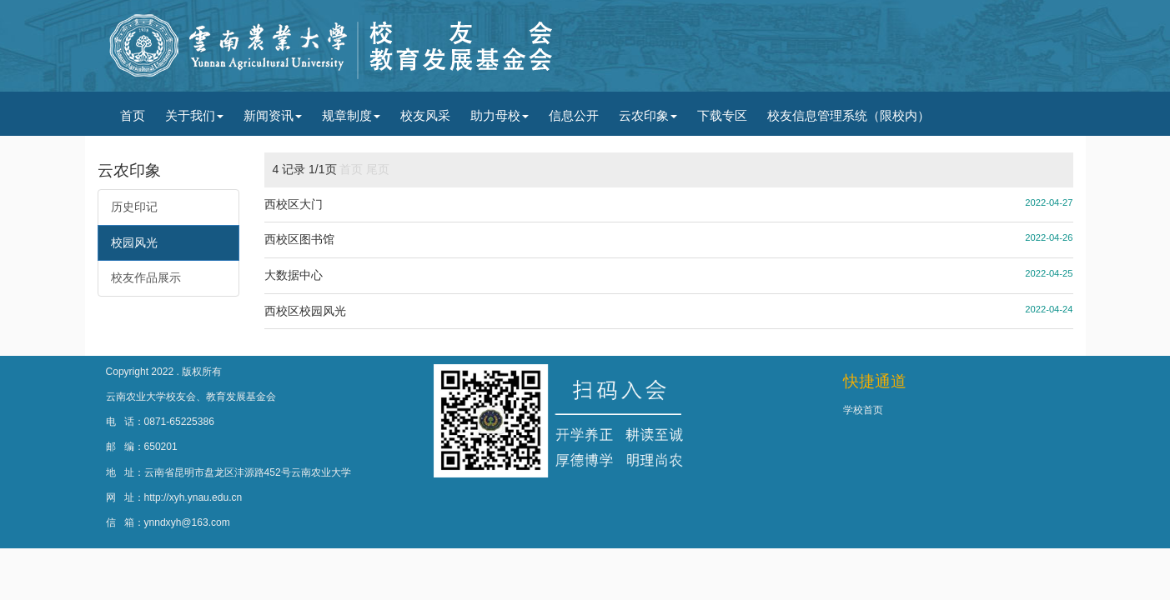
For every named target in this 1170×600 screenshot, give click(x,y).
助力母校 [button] (499, 115)
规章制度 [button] (351, 115)
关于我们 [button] (194, 115)
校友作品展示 (146, 277)
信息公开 (574, 115)
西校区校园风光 (305, 311)
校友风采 (425, 115)
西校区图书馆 (299, 239)
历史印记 (134, 206)
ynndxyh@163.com (187, 522)
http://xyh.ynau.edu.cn (193, 497)
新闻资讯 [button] (273, 115)
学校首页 (863, 410)
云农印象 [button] (648, 115)
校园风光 (134, 242)
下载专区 (722, 115)
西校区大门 (293, 204)
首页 (132, 115)
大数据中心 (293, 275)
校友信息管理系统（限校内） (848, 115)
